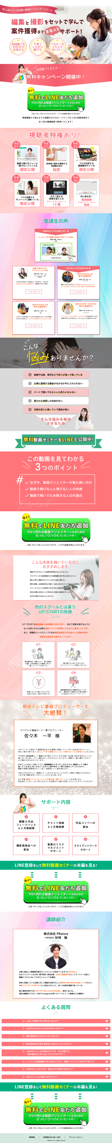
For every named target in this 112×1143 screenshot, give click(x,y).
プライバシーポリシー (76, 1137)
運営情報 (32, 1137)
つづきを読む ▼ (33, 292)
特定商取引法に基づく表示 (51, 1137)
